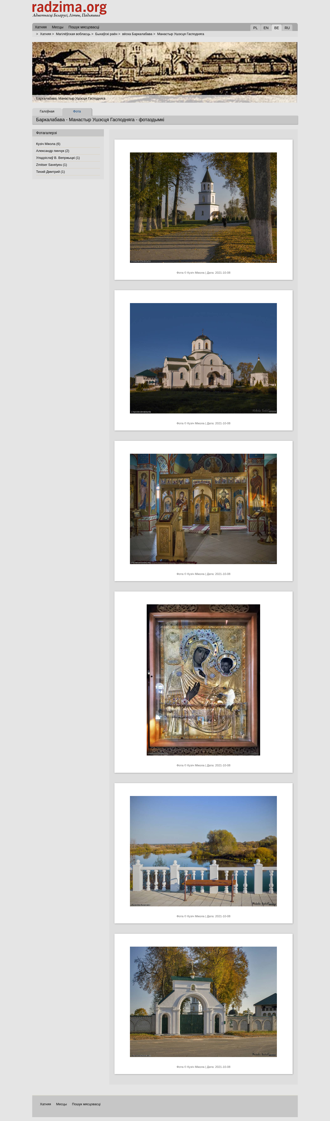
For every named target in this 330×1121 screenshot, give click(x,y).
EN (265, 28)
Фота (77, 111)
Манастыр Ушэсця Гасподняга (180, 34)
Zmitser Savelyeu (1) (51, 165)
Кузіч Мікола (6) (48, 144)
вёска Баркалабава (137, 34)
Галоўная (47, 111)
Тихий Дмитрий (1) (50, 172)
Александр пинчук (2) (52, 151)
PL (255, 28)
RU (287, 28)
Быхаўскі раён (106, 34)
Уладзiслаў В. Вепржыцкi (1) (58, 158)
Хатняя (45, 34)
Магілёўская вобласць (73, 34)
